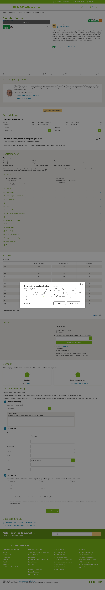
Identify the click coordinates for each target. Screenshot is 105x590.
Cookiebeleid (46, 297)
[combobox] (80, 284)
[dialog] (52, 295)
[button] (27, 303)
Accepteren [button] (74, 303)
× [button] (82, 284)
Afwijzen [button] (60, 303)
